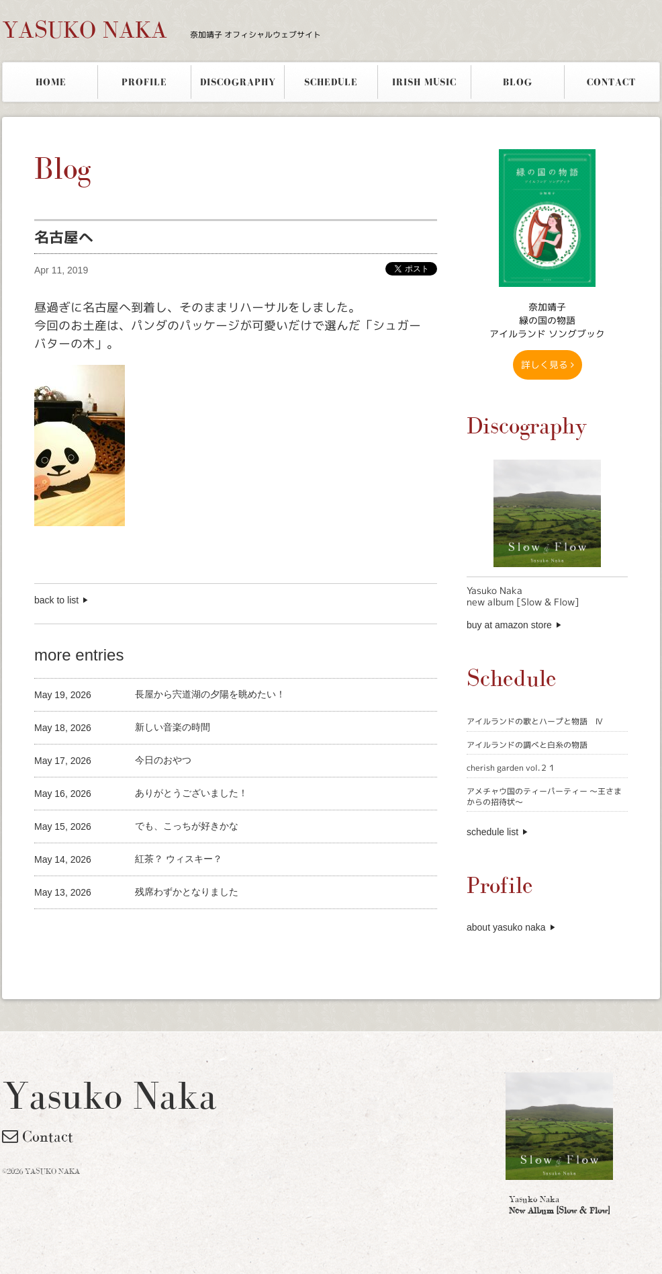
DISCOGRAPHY (238, 82)
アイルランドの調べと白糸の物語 (527, 745)
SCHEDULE (331, 82)
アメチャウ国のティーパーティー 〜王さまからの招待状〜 (544, 796)
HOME (51, 82)
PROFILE (144, 82)
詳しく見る (547, 364)
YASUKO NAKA (161, 29)
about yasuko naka (506, 927)
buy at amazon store (509, 625)
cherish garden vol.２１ (511, 767)
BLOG (517, 82)
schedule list (492, 831)
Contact (37, 1136)
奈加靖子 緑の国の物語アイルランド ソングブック (547, 320)
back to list (56, 600)
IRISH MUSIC (424, 82)
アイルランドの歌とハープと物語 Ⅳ (535, 721)
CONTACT (611, 82)
